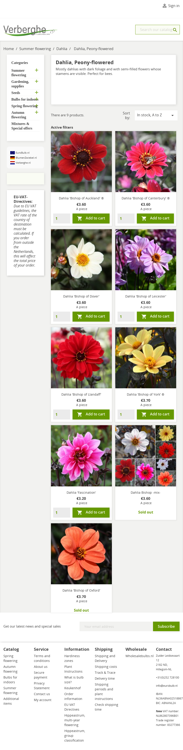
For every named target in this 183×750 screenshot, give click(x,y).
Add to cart (91, 218)
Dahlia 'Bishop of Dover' (81, 296)
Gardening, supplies (20, 84)
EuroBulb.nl (23, 152)
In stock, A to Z (156, 115)
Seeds (15, 93)
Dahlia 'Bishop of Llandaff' (81, 394)
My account (42, 700)
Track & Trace (105, 672)
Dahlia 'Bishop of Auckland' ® (81, 198)
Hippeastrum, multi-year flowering (74, 720)
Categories (19, 63)
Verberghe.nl (23, 162)
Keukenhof (72, 688)
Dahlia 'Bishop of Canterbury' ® (146, 198)
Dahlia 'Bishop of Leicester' (145, 296)
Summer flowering (18, 73)
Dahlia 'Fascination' (81, 492)
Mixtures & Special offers (21, 126)
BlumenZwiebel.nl (26, 157)
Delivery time (105, 678)
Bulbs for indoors (24, 99)
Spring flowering (24, 106)
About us (41, 666)
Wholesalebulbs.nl (139, 656)
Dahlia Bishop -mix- (145, 492)
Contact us (42, 694)
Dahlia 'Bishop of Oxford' (81, 590)
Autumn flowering (18, 115)
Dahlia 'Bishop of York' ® (145, 394)
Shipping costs (106, 666)
